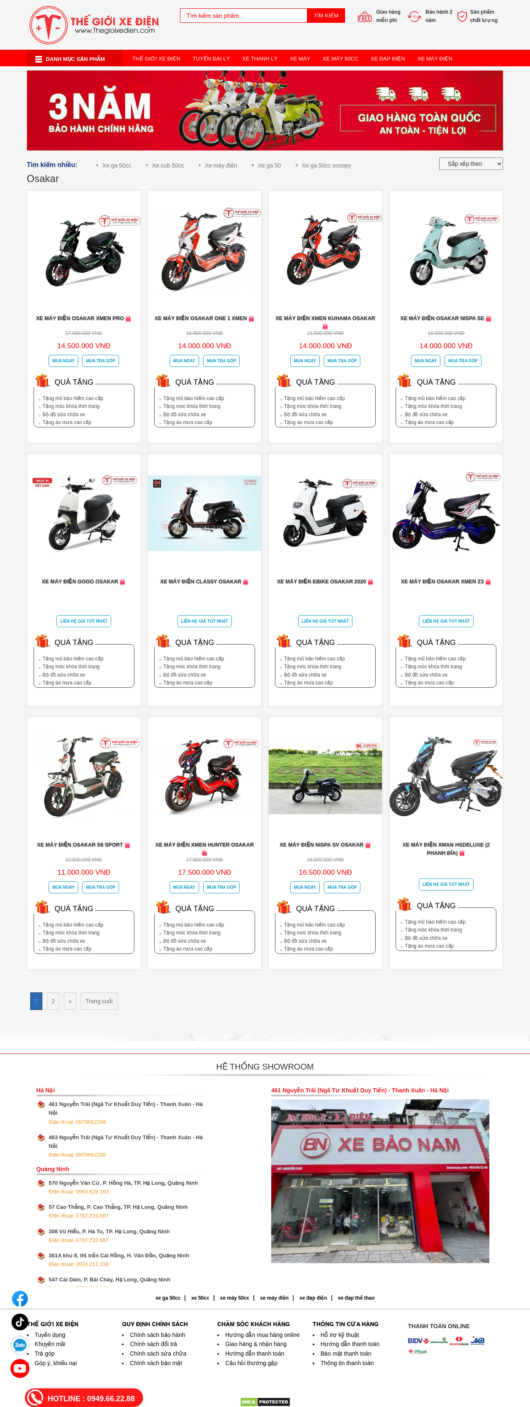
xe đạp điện (313, 1298)
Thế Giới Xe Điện (156, 59)
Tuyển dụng (50, 1335)
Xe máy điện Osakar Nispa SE (446, 318)
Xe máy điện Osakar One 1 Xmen (205, 318)
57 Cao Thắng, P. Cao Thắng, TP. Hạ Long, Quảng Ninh (118, 1211)
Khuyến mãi (50, 1344)
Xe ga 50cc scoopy (326, 165)
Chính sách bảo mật (156, 1363)
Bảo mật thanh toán (346, 1353)
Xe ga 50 (269, 165)
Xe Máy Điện (435, 59)
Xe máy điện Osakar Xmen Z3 (446, 582)
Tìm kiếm (326, 15)
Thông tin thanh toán (347, 1363)
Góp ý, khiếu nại (56, 1363)
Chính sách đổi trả (153, 1344)
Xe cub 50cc (168, 165)
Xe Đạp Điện (388, 59)
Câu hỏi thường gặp (251, 1363)
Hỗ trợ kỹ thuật (340, 1335)
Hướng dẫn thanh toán (254, 1353)
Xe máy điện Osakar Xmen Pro (84, 318)
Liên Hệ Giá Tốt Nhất (83, 621)
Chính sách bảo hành (157, 1335)
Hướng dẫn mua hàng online (262, 1335)
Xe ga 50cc (116, 165)
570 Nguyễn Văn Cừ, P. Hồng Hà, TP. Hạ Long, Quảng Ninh (123, 1187)
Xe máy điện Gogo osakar (84, 582)
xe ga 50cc (168, 1298)
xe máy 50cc (235, 1298)
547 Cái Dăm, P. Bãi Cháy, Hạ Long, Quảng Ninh (109, 1283)
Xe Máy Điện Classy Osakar (204, 582)
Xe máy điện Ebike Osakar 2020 (325, 582)
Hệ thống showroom (265, 1066)
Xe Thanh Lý (259, 59)
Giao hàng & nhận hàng (256, 1344)
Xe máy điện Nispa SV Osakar (325, 845)
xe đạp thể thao (356, 1298)
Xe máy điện (221, 165)
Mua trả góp (100, 361)
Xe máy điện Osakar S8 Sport (84, 845)
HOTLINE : (91, 1399)
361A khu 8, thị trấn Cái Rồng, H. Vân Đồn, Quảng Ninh (119, 1259)
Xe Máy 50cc (340, 59)
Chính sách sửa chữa (158, 1353)
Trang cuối (99, 1001)
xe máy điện (274, 1298)
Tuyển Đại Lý (211, 59)
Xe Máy (300, 59)
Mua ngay (63, 361)
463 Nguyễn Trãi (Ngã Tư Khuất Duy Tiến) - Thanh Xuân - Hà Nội (126, 1146)
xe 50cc (200, 1298)
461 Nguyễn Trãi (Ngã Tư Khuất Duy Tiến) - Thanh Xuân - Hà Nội (126, 1113)
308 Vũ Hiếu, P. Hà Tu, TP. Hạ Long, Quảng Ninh (109, 1235)
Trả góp (45, 1353)
